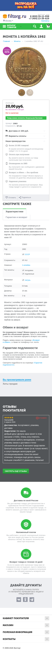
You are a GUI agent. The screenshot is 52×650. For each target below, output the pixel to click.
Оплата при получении (19, 154)
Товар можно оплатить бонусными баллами (24, 118)
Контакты (45, 21)
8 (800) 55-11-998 (39, 16)
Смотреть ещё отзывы (16, 471)
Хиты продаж (10, 384)
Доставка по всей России (26, 500)
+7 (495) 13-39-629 (39, 18)
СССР (27, 254)
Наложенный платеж (26, 532)
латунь (28, 280)
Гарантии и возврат (16, 217)
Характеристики (14, 211)
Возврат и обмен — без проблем (23, 172)
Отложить (12, 198)
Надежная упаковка (17, 181)
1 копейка (26, 265)
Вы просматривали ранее (17, 379)
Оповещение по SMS (18, 163)
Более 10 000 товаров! (19, 145)
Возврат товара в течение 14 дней (26, 562)
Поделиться (25, 197)
